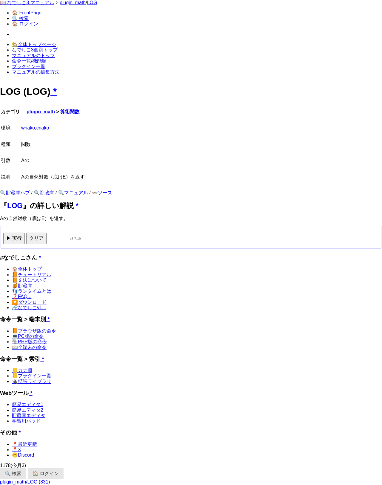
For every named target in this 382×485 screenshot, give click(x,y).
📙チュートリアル (31, 274)
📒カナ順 (22, 370)
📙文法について (29, 280)
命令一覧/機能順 (29, 60)
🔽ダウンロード (29, 302)
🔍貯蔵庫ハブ (15, 192)
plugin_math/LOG (18, 481)
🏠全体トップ (27, 269)
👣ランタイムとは (31, 291)
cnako (42, 127)
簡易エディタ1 (27, 404)
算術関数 (69, 111)
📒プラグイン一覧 (31, 375)
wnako (28, 127)
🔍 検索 (20, 18)
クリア (36, 238)
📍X (16, 449)
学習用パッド (26, 420)
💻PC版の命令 (28, 336)
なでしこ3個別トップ (35, 49)
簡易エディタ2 (27, 410)
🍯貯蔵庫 (22, 285)
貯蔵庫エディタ (28, 415)
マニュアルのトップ (33, 55)
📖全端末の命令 (29, 347)
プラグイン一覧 (28, 66)
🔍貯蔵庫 (44, 192)
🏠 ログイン (25, 23)
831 (44, 481)
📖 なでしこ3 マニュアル (27, 2)
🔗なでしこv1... (29, 307)
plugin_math (73, 2)
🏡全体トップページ (34, 44)
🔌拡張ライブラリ (31, 381)
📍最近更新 (24, 444)
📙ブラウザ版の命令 (34, 330)
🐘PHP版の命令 (29, 341)
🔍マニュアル (73, 192)
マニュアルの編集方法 (36, 71)
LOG (92, 2)
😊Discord (23, 454)
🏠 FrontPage (26, 12)
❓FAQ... (21, 296)
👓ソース (102, 192)
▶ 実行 (14, 238)
